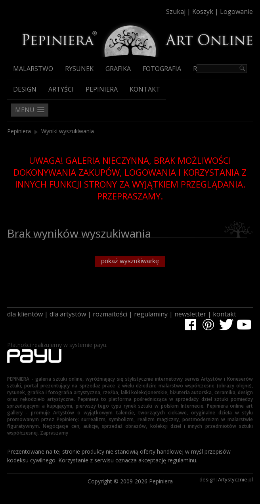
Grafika (118, 68)
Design (24, 89)
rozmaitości (110, 314)
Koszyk (202, 11)
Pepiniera (102, 89)
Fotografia (162, 68)
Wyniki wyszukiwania (67, 131)
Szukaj (175, 11)
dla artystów (68, 314)
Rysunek (79, 68)
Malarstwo (33, 68)
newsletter (190, 314)
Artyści (61, 89)
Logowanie (236, 11)
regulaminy (151, 314)
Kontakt (145, 89)
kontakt (224, 314)
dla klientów (25, 314)
